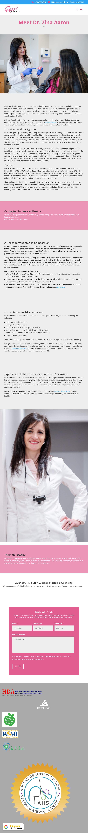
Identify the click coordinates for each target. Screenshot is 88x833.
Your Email (59, 623)
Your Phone (37, 623)
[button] (13, 826)
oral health (60, 287)
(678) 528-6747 (39, 2)
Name (15, 623)
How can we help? (18, 634)
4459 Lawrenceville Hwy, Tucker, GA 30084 (66, 2)
